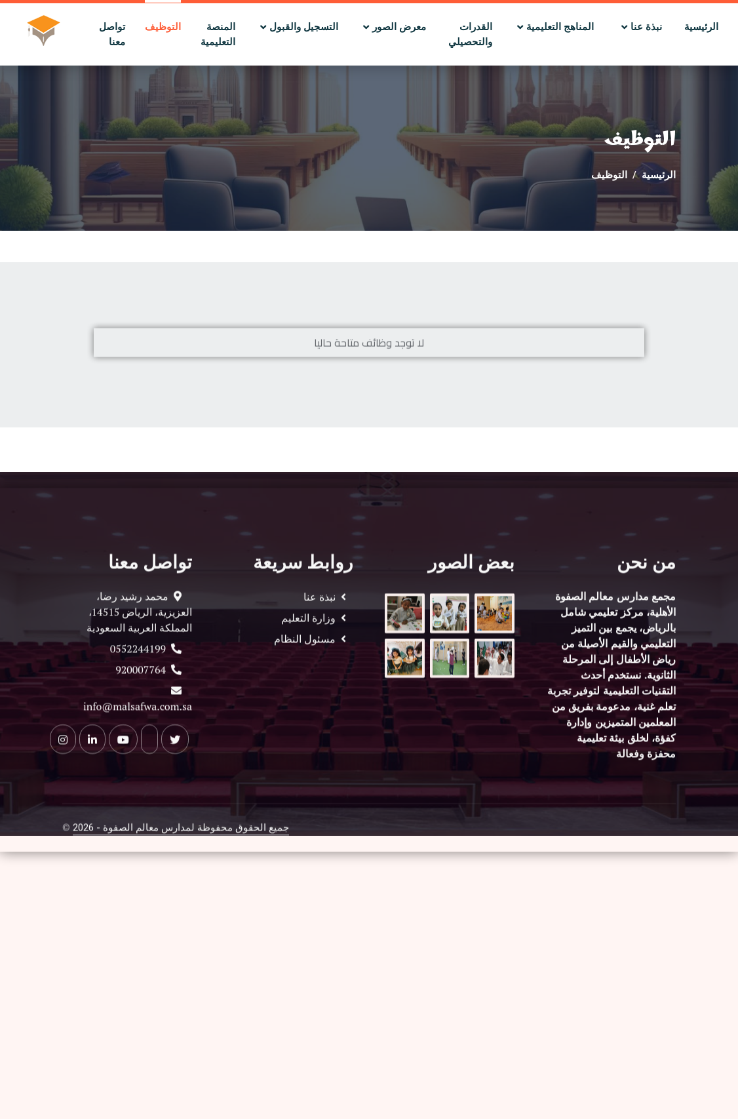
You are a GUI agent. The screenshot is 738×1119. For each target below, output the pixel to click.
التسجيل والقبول (303, 27)
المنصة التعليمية (218, 34)
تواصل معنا (112, 34)
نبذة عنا (648, 27)
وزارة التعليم (311, 653)
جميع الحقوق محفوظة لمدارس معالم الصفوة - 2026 (181, 862)
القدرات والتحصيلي (470, 34)
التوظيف (163, 27)
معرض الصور (400, 27)
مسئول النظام (307, 674)
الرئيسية (701, 27)
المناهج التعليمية (561, 27)
